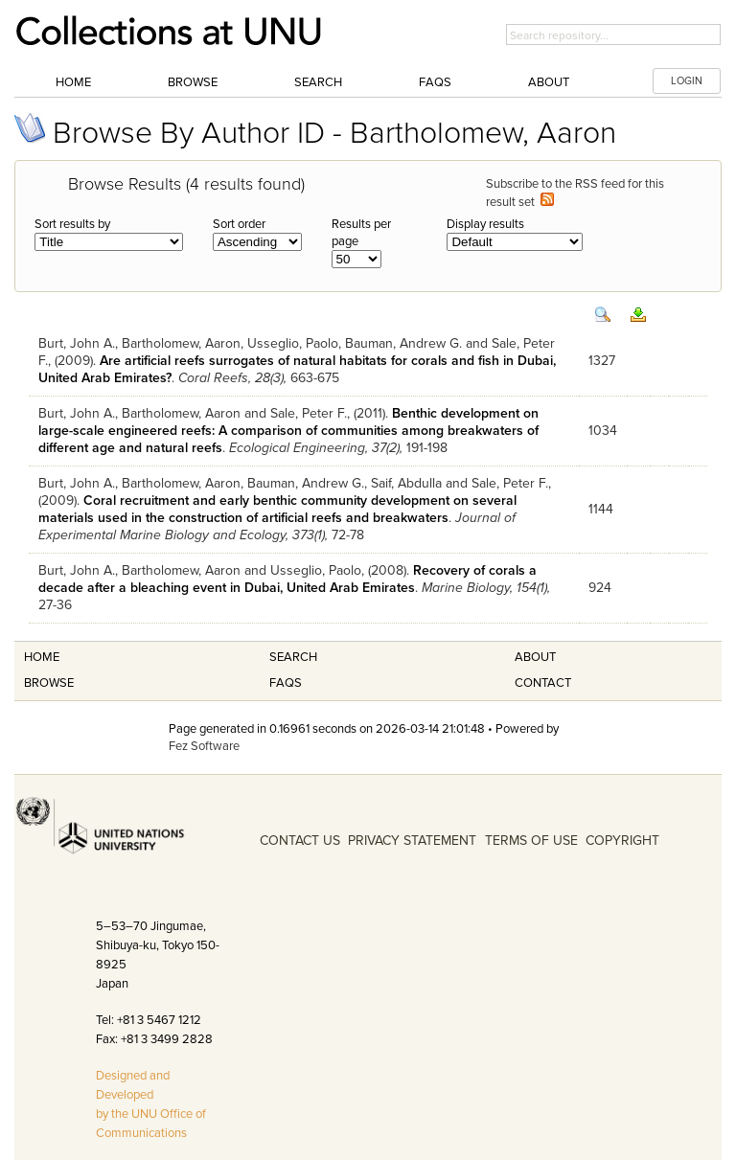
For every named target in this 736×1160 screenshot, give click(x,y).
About (548, 82)
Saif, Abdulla (406, 483)
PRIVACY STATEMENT (412, 840)
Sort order (239, 224)
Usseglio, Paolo (292, 343)
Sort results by (72, 224)
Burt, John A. (76, 343)
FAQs (435, 82)
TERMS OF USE (531, 840)
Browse (193, 82)
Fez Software (204, 746)
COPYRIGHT (622, 840)
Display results (485, 224)
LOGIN (686, 81)
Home (73, 82)
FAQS (285, 683)
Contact (543, 683)
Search (318, 82)
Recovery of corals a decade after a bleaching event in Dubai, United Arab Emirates (287, 579)
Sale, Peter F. (308, 413)
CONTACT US (300, 840)
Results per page (361, 232)
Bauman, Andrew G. (403, 343)
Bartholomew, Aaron (181, 343)
